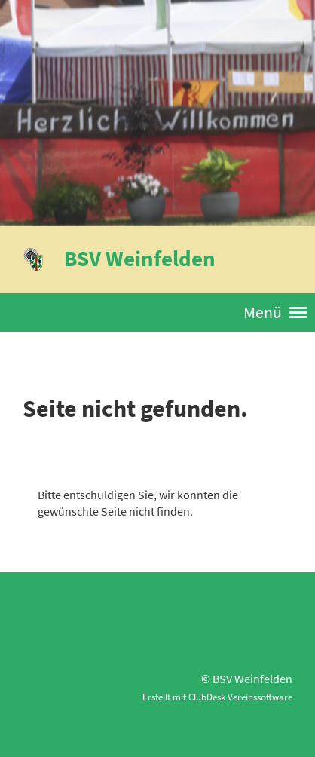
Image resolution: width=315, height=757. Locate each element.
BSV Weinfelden (140, 258)
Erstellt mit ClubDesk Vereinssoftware (217, 697)
